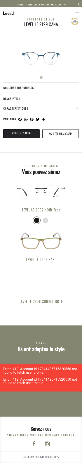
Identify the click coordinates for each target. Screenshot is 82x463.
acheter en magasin (60, 133)
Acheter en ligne (21, 133)
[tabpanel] (41, 54)
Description (11, 98)
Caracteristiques (15, 108)
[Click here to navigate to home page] (8, 12)
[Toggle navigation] (77, 12)
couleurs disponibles (18, 88)
